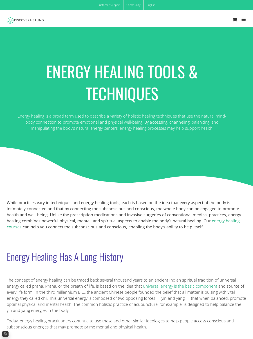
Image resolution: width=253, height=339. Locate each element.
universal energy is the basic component (180, 286)
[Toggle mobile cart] (235, 19)
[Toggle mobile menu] (244, 19)
